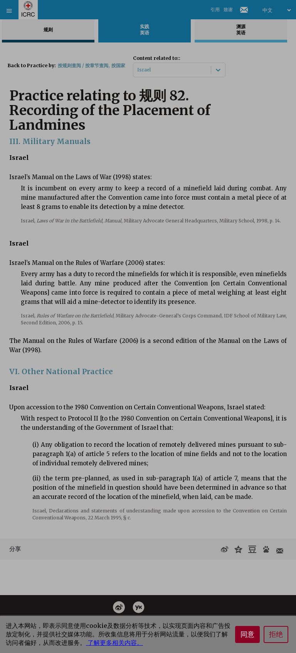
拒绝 (276, 634)
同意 (247, 634)
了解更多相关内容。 (114, 642)
